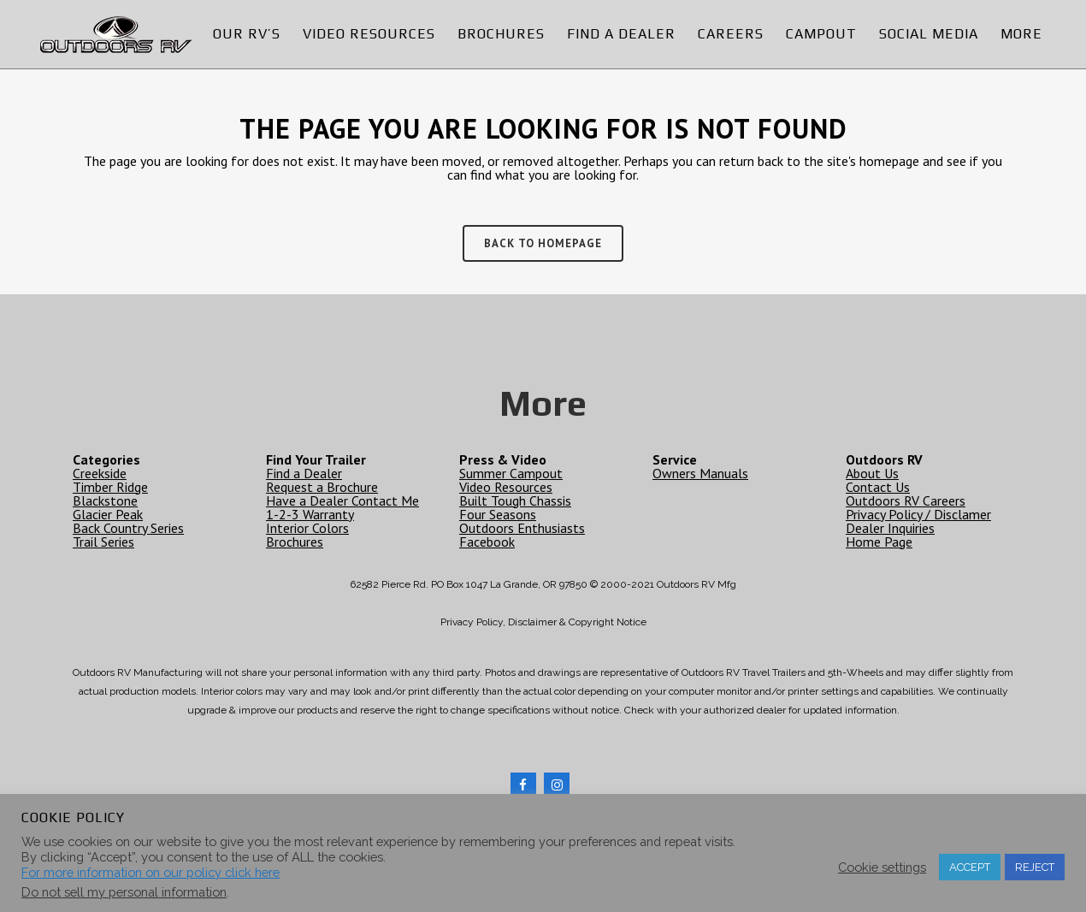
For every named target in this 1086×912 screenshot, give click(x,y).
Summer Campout (511, 472)
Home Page (879, 540)
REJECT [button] (1034, 867)
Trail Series (103, 540)
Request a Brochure (322, 485)
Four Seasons (497, 513)
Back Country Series (128, 527)
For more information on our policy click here (150, 872)
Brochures (294, 540)
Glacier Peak (108, 513)
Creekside (100, 472)
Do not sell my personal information (124, 892)
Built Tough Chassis (515, 499)
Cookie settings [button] (882, 867)
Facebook (487, 540)
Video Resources (505, 485)
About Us (872, 472)
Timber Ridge (110, 485)
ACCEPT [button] (969, 867)
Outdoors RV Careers (905, 499)
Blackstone (105, 499)
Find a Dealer (304, 472)
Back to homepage (543, 243)
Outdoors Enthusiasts (522, 527)
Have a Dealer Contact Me (342, 499)
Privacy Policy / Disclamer (918, 513)
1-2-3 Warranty (310, 513)
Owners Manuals (700, 472)
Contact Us (878, 485)
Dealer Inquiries (890, 527)
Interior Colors (307, 527)
